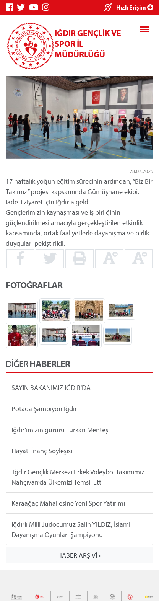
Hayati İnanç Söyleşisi (41, 450)
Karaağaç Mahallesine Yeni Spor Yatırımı (68, 503)
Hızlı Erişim (134, 7)
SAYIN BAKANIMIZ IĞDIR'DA (51, 387)
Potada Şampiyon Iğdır (44, 408)
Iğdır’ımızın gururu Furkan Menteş (59, 429)
